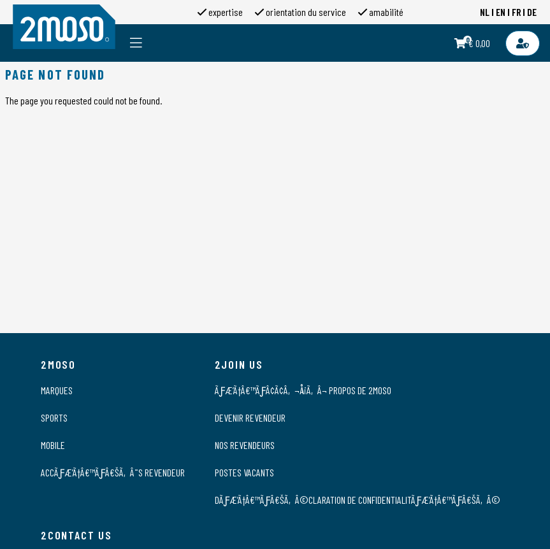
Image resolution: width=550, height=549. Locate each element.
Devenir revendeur (250, 417)
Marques (57, 390)
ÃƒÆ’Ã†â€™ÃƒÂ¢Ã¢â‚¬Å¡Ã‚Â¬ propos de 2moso (303, 390)
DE (532, 12)
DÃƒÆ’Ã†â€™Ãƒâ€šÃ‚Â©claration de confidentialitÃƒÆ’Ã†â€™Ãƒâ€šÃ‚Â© (357, 500)
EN (500, 12)
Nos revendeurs (245, 445)
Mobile (53, 445)
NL (484, 12)
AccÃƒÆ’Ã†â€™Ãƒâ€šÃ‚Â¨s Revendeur (113, 472)
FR (516, 12)
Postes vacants (244, 472)
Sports (54, 417)
